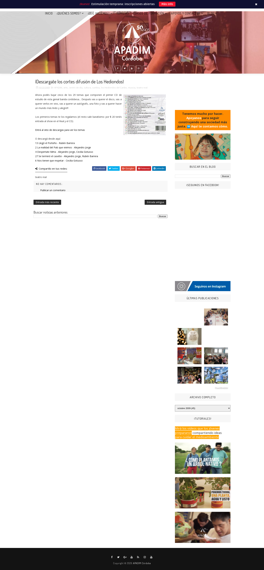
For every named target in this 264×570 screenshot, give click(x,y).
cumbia (96, 87)
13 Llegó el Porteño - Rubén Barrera (55, 143)
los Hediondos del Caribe (114, 87)
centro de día (75, 87)
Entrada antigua (155, 202)
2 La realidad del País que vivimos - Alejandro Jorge (63, 147)
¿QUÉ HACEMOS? (99, 13)
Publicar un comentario (52, 190)
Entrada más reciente (47, 202)
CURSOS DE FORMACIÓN (148, 13)
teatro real (142, 87)
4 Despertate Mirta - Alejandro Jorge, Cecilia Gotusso (64, 151)
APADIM (58, 87)
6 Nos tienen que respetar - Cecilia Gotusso (59, 160)
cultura (87, 87)
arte (65, 87)
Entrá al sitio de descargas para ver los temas (60, 130)
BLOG (210, 13)
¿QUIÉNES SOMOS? (69, 13)
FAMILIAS (123, 13)
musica (131, 87)
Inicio (49, 13)
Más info (167, 4)
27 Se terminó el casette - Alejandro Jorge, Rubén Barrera (66, 156)
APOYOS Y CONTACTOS (185, 13)
